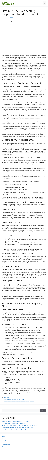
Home (3, 436)
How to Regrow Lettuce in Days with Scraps (14, 399)
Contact (4, 440)
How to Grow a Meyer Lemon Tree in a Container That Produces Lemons (20, 425)
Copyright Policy (6, 444)
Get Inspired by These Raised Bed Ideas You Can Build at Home (17, 427)
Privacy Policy (5, 449)
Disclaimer (4, 446)
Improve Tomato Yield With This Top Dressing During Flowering (19, 401)
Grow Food (6, 397)
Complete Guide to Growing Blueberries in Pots (13, 423)
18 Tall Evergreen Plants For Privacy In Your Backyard (15, 429)
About (3, 438)
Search (3, 408)
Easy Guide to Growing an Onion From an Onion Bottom (16, 421)
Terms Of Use (5, 451)
